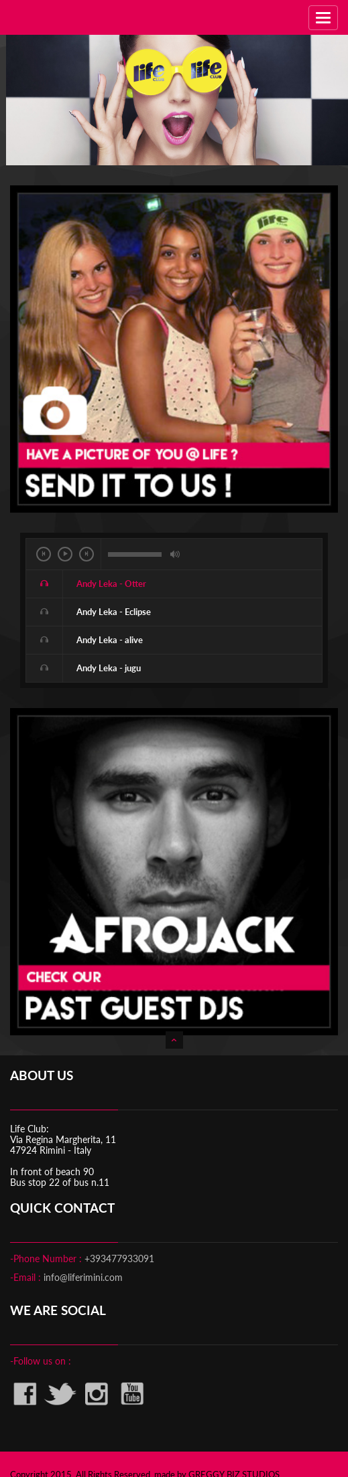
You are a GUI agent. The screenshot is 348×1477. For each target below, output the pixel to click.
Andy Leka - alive (109, 639)
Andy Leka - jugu (108, 668)
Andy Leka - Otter (111, 583)
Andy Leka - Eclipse (113, 611)
